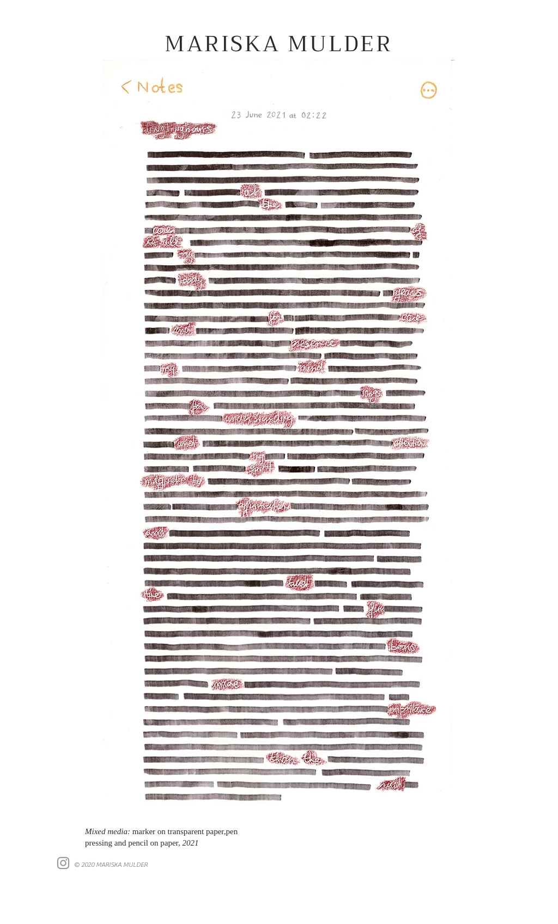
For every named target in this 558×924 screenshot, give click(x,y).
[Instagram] (63, 863)
